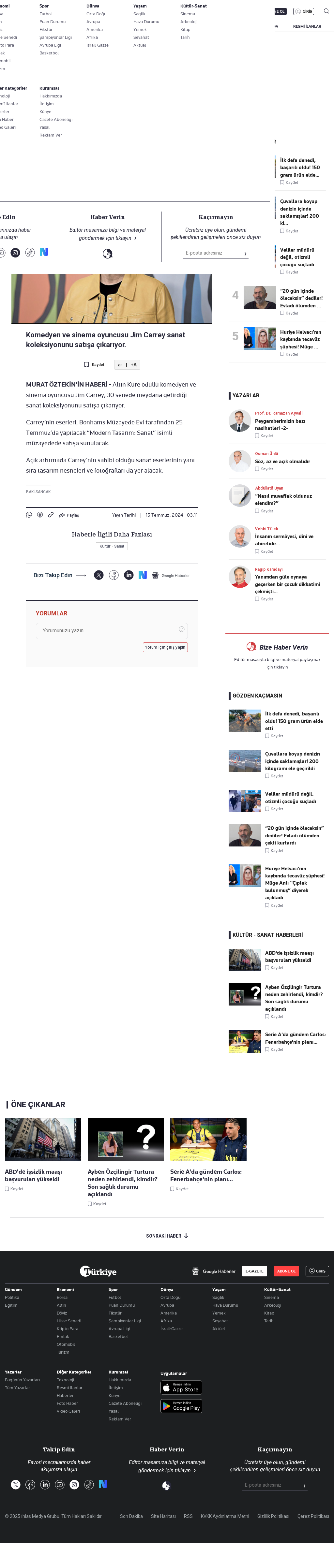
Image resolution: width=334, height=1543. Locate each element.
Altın (61, 1305)
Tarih (269, 1320)
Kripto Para (67, 1328)
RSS (188, 1516)
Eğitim (11, 1305)
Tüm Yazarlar (17, 1387)
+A (133, 364)
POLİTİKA (120, 26)
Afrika (166, 1320)
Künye (114, 1395)
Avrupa (167, 1305)
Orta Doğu (170, 1297)
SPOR (208, 26)
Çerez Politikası (313, 1516)
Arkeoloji (272, 1305)
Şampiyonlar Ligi (125, 1320)
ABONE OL (275, 11)
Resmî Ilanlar (70, 1387)
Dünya (167, 1289)
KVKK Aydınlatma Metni (225, 1516)
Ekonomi (65, 1289)
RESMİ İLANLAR (307, 26)
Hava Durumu (225, 1305)
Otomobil (66, 1344)
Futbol (115, 1297)
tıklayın (281, 666)
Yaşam (219, 1289)
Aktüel (218, 1328)
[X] (99, 575)
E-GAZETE (255, 1271)
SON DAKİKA (20, 26)
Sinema (271, 1297)
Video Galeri (68, 1411)
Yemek (219, 1312)
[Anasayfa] (98, 1271)
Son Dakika (131, 1516)
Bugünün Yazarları (22, 1379)
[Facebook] (114, 575)
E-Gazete (38, 11)
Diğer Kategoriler (74, 1371)
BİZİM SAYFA (267, 26)
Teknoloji (65, 1379)
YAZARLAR (56, 26)
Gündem (13, 1289)
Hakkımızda (120, 1379)
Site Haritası (163, 1516)
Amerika (168, 1312)
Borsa (62, 1297)
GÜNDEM (89, 26)
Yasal (114, 1411)
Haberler (65, 1395)
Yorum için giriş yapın (165, 647)
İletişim (116, 1387)
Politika (12, 1297)
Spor (113, 1289)
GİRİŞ (307, 11)
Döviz (62, 1312)
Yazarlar (13, 1371)
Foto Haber (67, 1403)
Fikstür (115, 1312)
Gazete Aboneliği (125, 1403)
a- (120, 364)
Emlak (63, 1336)
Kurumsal (118, 1371)
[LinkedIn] (129, 575)
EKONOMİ (152, 26)
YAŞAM (234, 26)
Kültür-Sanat (277, 1289)
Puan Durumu (122, 1305)
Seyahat (220, 1320)
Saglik (218, 1297)
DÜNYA (182, 26)
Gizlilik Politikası (273, 1516)
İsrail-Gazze (171, 1328)
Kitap (269, 1312)
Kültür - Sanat (44, 143)
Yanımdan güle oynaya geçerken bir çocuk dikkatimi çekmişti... (287, 584)
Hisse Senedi (69, 1320)
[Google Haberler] (171, 575)
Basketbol (118, 1336)
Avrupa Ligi (119, 1328)
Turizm (63, 1352)
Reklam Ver (120, 1418)
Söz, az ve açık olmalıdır (282, 461)
